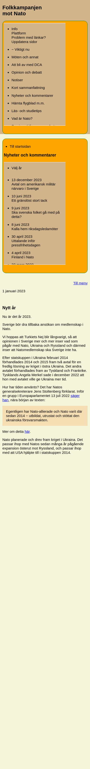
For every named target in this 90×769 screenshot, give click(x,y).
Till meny (80, 283)
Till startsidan (20, 146)
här (27, 431)
